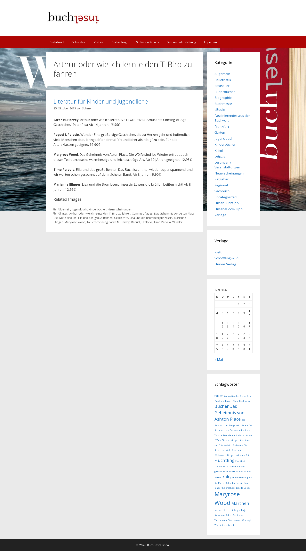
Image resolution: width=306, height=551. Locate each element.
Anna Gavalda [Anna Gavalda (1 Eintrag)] (232, 396)
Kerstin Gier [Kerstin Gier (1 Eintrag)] (242, 483)
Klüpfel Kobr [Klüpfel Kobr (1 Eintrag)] (228, 488)
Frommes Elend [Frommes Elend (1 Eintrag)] (237, 466)
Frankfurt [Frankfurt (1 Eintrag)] (240, 461)
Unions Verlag (225, 264)
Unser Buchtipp (226, 203)
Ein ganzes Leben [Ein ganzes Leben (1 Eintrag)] (236, 455)
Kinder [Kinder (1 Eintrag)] (217, 488)
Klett (217, 252)
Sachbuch (222, 191)
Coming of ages (142, 213)
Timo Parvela (162, 222)
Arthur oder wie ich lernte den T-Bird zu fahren (99, 213)
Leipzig (220, 156)
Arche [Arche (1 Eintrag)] (243, 396)
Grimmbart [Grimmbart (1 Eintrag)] (229, 471)
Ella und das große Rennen (95, 218)
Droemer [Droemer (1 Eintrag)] (236, 450)
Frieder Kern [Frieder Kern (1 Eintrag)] (221, 466)
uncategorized (225, 197)
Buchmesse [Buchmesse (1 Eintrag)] (245, 401)
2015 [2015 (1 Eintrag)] (222, 396)
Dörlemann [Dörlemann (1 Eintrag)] (220, 455)
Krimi (218, 150)
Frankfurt (221, 126)
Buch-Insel (57, 42)
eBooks (220, 109)
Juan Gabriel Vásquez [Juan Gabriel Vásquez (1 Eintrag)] (241, 477)
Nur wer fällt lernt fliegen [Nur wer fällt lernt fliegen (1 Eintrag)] (227, 510)
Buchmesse (223, 103)
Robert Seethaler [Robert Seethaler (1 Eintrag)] (234, 515)
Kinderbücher (97, 209)
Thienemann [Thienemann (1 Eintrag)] (221, 520)
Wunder (177, 222)
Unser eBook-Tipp (228, 209)
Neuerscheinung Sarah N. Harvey (108, 222)
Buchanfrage (120, 42)
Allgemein (64, 209)
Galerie (99, 42)
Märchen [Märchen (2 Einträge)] (240, 503)
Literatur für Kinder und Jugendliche (100, 101)
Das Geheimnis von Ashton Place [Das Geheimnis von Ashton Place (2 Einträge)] (229, 412)
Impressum (211, 42)
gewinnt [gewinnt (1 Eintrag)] (218, 471)
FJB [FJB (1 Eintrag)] (247, 455)
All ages (63, 213)
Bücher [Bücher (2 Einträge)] (221, 406)
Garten (219, 132)
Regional (221, 185)
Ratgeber (221, 179)
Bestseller (222, 85)
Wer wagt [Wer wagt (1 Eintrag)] (246, 520)
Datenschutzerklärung (181, 42)
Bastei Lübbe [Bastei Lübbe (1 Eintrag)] (231, 401)
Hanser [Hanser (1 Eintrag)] (239, 471)
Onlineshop (78, 42)
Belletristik (222, 80)
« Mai (218, 359)
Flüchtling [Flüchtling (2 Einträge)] (224, 460)
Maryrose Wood (74, 222)
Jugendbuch (79, 209)
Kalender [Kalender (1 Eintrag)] (230, 483)
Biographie (223, 97)
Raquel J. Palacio (141, 222)
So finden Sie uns (147, 42)
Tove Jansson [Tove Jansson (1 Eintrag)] (234, 520)
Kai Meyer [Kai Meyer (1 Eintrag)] (219, 483)
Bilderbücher (224, 91)
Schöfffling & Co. (226, 258)
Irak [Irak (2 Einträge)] (225, 476)
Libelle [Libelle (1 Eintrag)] (239, 488)
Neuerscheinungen (120, 209)
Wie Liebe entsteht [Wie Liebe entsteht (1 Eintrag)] (224, 525)
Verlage (220, 215)
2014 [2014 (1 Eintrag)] (216, 396)
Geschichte (121, 218)
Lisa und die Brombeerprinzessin (151, 218)
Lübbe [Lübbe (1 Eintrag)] (247, 488)
